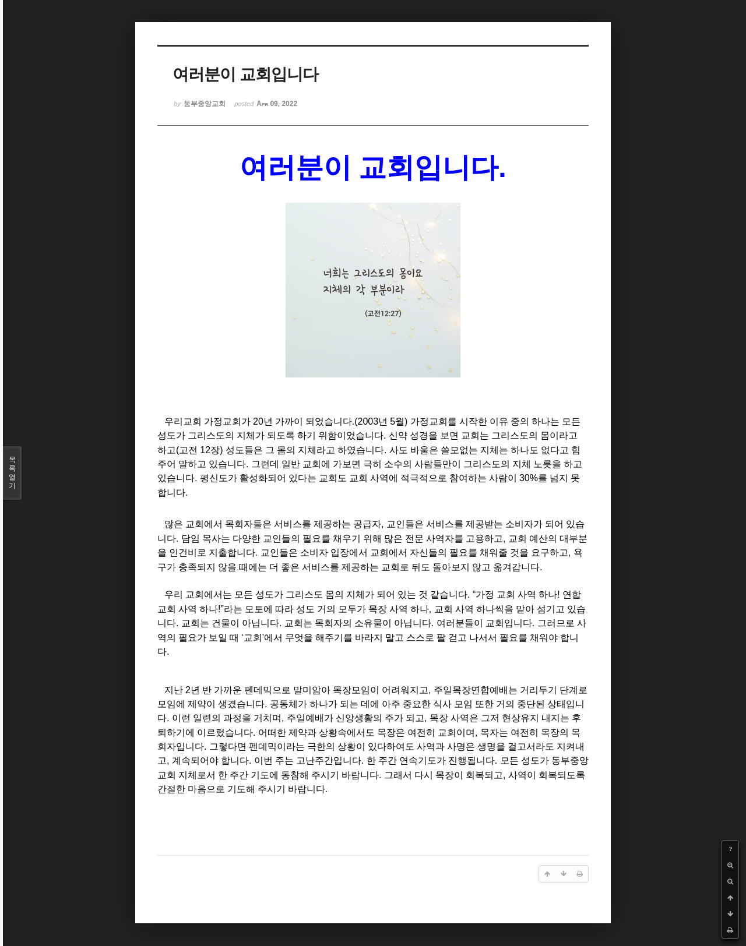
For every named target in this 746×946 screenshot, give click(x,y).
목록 (12, 473)
